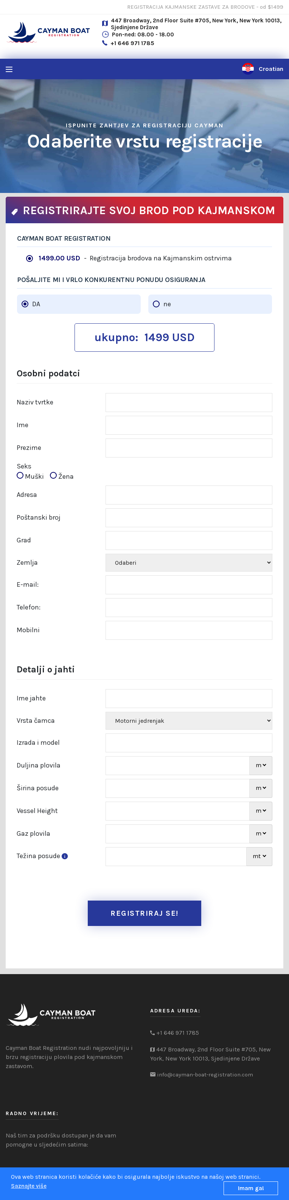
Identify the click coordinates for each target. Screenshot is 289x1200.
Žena (62, 476)
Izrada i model (38, 742)
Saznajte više (29, 1186)
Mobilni (28, 630)
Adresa (27, 494)
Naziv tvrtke (35, 402)
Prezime (29, 447)
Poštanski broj (39, 517)
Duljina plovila (39, 765)
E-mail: (28, 584)
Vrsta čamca (36, 720)
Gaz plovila (33, 833)
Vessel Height (37, 811)
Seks (24, 466)
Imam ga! (251, 1188)
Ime (22, 425)
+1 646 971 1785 (132, 43)
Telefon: (28, 607)
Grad (24, 540)
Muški (32, 476)
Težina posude (44, 856)
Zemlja (27, 562)
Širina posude (38, 788)
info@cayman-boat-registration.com (205, 1074)
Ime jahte (31, 698)
